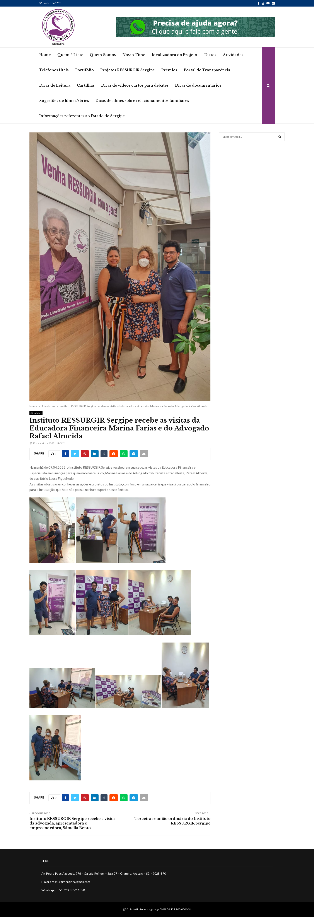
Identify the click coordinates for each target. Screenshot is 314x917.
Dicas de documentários (198, 85)
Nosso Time (133, 55)
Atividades (233, 55)
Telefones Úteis (54, 70)
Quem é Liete (70, 55)
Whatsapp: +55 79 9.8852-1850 (63, 890)
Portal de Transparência (207, 70)
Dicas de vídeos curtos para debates (135, 85)
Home (45, 55)
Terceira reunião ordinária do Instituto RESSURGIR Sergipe (172, 820)
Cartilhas (86, 85)
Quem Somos (103, 55)
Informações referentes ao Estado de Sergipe (82, 116)
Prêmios (169, 70)
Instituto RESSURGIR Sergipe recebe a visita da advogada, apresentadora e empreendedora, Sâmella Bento (72, 823)
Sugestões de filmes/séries (64, 100)
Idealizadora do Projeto (174, 55)
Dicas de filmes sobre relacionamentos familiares (142, 100)
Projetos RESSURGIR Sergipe (127, 70)
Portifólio (84, 70)
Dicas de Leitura (54, 85)
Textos (210, 55)
